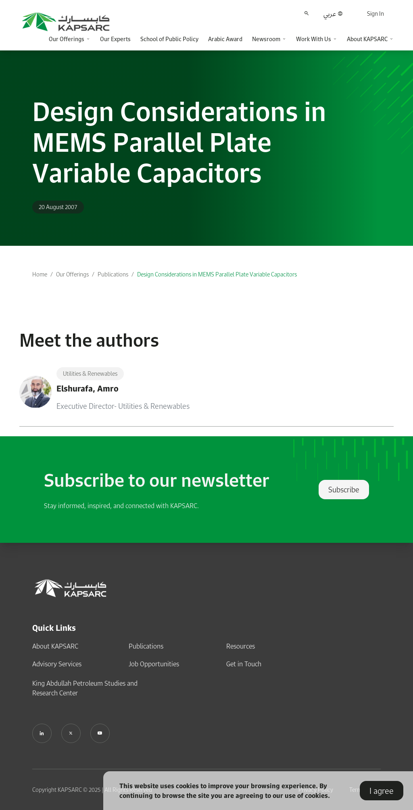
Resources (240, 646)
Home (39, 274)
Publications (113, 274)
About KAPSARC (55, 646)
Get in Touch (243, 664)
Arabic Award (225, 38)
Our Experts (115, 38)
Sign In (375, 13)
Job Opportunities (154, 664)
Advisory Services (56, 664)
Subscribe (343, 489)
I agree (381, 790)
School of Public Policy (169, 38)
